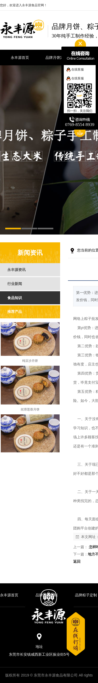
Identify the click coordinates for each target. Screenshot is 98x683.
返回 (76, 561)
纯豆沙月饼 (30, 362)
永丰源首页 (9, 595)
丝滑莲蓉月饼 (30, 411)
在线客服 (75, 69)
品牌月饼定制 (46, 595)
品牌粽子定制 (86, 595)
